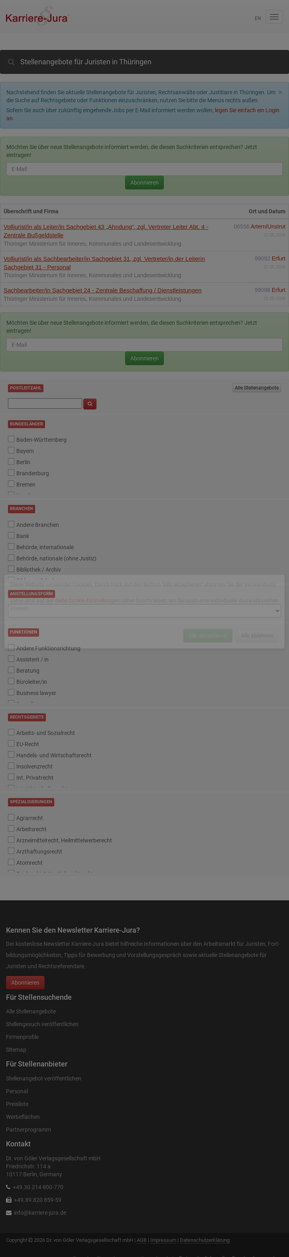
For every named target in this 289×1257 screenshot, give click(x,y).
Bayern (25, 451)
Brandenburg (32, 473)
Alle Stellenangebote (257, 388)
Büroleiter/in (31, 682)
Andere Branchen (37, 525)
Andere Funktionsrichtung (48, 648)
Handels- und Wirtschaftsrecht (54, 755)
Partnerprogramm (28, 1129)
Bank (22, 536)
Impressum (163, 1240)
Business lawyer (36, 693)
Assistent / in (32, 659)
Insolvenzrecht (34, 766)
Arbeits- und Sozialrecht (45, 733)
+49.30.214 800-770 (38, 1187)
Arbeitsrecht (31, 829)
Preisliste (17, 1104)
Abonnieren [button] (25, 982)
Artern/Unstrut (268, 226)
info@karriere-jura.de (40, 1212)
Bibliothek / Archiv (38, 569)
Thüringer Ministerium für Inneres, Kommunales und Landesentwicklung (92, 243)
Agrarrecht (29, 818)
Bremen (25, 484)
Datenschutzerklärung (205, 1240)
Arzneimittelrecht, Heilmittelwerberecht (64, 840)
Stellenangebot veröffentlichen (43, 1078)
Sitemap (16, 1050)
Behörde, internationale (45, 547)
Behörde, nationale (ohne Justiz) (56, 558)
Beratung (27, 670)
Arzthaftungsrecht (39, 851)
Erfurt (278, 258)
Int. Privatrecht (34, 777)
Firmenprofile (22, 1037)
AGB (142, 1240)
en (258, 18)
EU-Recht (27, 744)
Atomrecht (29, 863)
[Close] (280, 92)
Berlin (23, 462)
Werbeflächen (23, 1117)
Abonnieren (144, 182)
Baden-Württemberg (41, 440)
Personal (17, 1091)
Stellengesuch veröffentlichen (42, 1024)
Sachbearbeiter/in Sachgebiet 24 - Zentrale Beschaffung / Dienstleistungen (103, 290)
